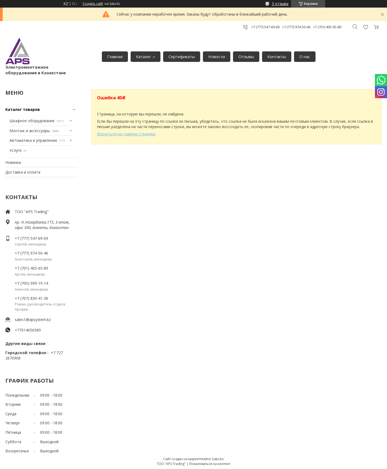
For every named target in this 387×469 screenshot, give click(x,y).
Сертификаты (182, 56)
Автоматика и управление (33, 140)
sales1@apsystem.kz (33, 319)
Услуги (15, 150)
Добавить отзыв (365, 27)
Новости (216, 56)
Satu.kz (218, 458)
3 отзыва (280, 3)
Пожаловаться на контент (209, 463)
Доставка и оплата (22, 172)
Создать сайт (93, 4)
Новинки (13, 162)
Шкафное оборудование (32, 120)
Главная (115, 56)
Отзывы (246, 56)
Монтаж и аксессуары (29, 130)
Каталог (143, 56)
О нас (304, 56)
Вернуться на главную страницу (126, 133)
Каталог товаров (22, 109)
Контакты (276, 56)
